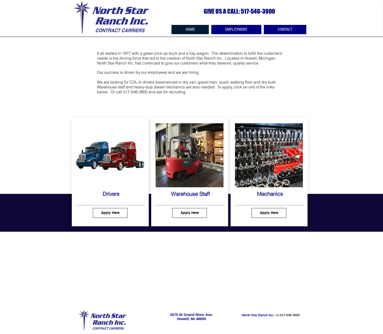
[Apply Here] (110, 213)
